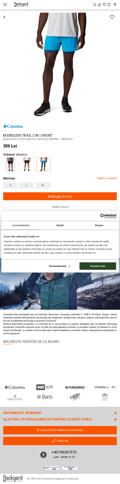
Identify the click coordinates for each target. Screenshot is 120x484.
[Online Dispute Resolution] (70, 468)
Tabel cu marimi (107, 178)
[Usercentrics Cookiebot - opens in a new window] (102, 216)
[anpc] (52, 468)
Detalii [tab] (60, 225)
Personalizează (59, 266)
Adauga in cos (60, 196)
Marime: (9, 178)
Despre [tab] (99, 225)
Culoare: (9, 154)
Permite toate (97, 266)
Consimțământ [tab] (21, 225)
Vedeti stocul (60, 206)
